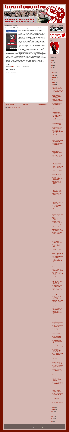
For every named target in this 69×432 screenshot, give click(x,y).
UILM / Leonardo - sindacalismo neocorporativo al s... (56, 319)
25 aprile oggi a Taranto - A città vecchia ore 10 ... (57, 135)
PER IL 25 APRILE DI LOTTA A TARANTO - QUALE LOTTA (57, 236)
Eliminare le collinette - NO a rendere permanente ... (57, 400)
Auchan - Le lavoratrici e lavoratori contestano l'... (57, 391)
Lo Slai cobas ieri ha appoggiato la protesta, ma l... (57, 137)
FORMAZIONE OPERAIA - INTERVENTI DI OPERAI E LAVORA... (57, 273)
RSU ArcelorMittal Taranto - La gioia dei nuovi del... (57, 233)
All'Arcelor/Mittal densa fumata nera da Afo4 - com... (56, 124)
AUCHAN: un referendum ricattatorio (57, 291)
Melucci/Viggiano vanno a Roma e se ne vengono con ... (57, 264)
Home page (26, 104)
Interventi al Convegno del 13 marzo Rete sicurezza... (57, 331)
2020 (52, 69)
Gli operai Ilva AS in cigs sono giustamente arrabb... (57, 225)
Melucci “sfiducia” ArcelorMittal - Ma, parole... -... (57, 199)
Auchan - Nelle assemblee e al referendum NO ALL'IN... (57, 383)
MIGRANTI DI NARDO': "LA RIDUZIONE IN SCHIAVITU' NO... (57, 282)
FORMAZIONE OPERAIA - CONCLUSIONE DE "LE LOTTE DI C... (57, 357)
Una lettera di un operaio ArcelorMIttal (56, 329)
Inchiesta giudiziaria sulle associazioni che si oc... (57, 194)
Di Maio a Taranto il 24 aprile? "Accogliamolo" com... (57, 267)
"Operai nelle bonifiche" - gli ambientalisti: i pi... (57, 203)
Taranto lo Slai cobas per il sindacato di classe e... (57, 175)
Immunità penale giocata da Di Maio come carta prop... (57, 91)
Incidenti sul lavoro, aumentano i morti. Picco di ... (57, 109)
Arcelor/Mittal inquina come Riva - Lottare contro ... (57, 156)
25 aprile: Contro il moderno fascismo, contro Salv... (57, 167)
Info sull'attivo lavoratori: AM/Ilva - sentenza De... (57, 370)
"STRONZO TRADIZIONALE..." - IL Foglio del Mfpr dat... (57, 218)
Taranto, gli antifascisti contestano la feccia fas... (57, 119)
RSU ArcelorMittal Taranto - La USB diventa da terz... (57, 239)
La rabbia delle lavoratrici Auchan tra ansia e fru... (57, 289)
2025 (52, 60)
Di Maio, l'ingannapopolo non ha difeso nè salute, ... (57, 172)
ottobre (53, 75)
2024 (52, 62)
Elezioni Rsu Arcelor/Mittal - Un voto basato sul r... (57, 251)
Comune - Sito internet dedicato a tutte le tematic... (57, 197)
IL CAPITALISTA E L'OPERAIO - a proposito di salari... (57, 316)
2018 (52, 411)
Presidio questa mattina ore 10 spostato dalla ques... (57, 161)
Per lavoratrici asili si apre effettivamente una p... (57, 128)
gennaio (53, 409)
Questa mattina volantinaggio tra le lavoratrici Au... (57, 347)
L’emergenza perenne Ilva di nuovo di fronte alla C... (57, 301)
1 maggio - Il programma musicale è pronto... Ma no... (57, 260)
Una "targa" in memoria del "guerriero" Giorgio (57, 286)
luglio (53, 80)
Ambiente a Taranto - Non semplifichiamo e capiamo (57, 270)
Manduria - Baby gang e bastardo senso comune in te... (57, 100)
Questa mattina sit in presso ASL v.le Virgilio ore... (57, 345)
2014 (52, 418)
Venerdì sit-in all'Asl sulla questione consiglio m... (57, 386)
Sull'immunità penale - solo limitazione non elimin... (57, 309)
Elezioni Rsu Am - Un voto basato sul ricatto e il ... (57, 279)
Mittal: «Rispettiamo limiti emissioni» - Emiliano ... (57, 249)
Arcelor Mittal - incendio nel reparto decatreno (57, 149)
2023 (52, 64)
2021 (52, 67)
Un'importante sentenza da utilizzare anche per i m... (57, 104)
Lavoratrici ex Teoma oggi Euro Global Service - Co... (57, 363)
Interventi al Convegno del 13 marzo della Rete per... (57, 394)
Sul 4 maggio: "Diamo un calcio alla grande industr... (57, 88)
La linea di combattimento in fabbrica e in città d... (57, 215)
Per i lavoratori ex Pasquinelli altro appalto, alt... (57, 116)
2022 (52, 65)
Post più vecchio (42, 104)
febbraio (53, 407)
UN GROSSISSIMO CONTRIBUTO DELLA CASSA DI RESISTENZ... (57, 350)
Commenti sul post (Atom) (14, 107)
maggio (53, 84)
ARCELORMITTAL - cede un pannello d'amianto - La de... (57, 366)
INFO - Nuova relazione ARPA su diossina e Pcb (57, 354)
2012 (52, 421)
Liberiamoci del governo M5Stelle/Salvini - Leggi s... (57, 230)
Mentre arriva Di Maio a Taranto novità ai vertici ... (57, 164)
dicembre (54, 72)
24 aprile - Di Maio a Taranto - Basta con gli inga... (57, 254)
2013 (52, 419)
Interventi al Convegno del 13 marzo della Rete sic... (57, 303)
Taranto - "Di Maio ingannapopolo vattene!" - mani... (57, 152)
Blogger (41, 427)
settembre (54, 77)
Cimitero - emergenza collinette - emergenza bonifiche (56, 375)
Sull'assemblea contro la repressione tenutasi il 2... (57, 113)
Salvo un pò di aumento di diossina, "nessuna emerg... (58, 294)
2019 (52, 70)
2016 (52, 414)
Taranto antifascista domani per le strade (57, 159)
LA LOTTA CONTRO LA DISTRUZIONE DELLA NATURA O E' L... (57, 178)
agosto (53, 79)
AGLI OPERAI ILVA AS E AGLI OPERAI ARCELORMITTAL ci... (57, 297)
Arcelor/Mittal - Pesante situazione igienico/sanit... (57, 306)
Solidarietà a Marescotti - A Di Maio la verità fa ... (57, 107)
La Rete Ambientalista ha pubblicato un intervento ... (57, 188)
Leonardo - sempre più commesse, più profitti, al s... (57, 337)
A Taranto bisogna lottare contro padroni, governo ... (57, 191)
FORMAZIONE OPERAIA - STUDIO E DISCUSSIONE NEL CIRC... (57, 131)
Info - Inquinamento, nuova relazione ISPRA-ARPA (57, 242)
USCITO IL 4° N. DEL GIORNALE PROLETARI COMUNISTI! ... (57, 96)
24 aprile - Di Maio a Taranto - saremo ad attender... (57, 209)
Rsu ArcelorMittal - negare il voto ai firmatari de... (57, 403)
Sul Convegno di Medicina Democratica (57, 227)
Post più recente (9, 104)
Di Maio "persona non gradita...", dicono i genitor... (56, 245)
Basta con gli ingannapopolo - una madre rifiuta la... (57, 144)
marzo (53, 405)
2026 (52, 58)
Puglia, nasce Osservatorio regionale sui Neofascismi (57, 186)
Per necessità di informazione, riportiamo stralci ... (58, 323)
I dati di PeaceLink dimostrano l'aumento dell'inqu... (58, 334)
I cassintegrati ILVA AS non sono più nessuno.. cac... (57, 277)
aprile (53, 85)
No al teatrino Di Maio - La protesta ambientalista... (57, 147)
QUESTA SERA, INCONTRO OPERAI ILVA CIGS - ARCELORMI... (57, 397)
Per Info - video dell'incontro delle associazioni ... (57, 141)
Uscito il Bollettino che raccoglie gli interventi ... (57, 222)
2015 (52, 416)
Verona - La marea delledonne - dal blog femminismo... (56, 379)
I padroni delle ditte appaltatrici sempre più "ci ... (57, 211)
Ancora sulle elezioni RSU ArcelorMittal (57, 206)
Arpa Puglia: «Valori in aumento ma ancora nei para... (57, 312)
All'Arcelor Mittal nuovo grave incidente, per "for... (57, 93)
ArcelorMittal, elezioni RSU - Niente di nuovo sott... (57, 257)
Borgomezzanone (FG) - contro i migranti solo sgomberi (56, 182)
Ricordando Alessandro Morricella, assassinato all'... (57, 341)
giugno (53, 82)
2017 (52, 413)
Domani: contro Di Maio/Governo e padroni (57, 170)
